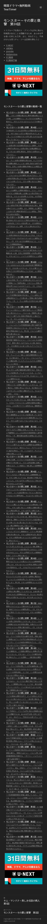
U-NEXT (9, 45)
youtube (10, 51)
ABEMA (9, 48)
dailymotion (11, 54)
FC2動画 (9, 57)
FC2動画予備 (11, 60)
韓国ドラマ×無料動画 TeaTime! (17, 7)
